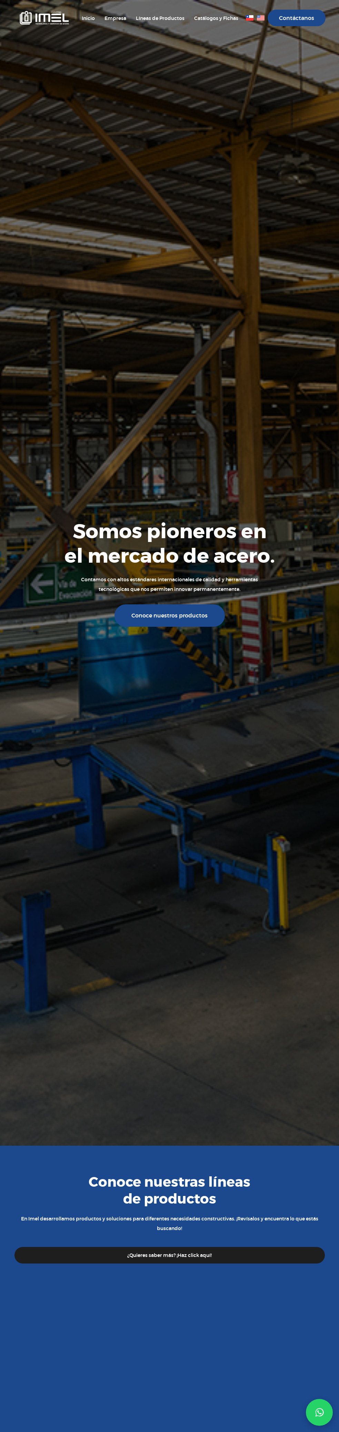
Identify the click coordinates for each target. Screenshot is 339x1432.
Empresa (115, 18)
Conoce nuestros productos (169, 615)
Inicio (88, 18)
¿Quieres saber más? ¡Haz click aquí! (169, 1255)
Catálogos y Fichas (216, 18)
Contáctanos (296, 18)
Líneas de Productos (160, 18)
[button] (319, 1412)
